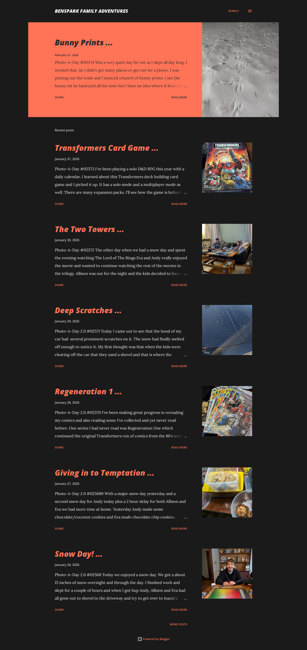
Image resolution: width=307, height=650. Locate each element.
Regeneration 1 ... (88, 391)
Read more (179, 97)
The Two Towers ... (89, 229)
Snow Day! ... (79, 553)
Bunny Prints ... (84, 42)
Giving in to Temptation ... (104, 472)
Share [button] (59, 97)
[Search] (233, 11)
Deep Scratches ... (88, 310)
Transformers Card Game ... (107, 147)
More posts (178, 624)
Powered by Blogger (153, 639)
